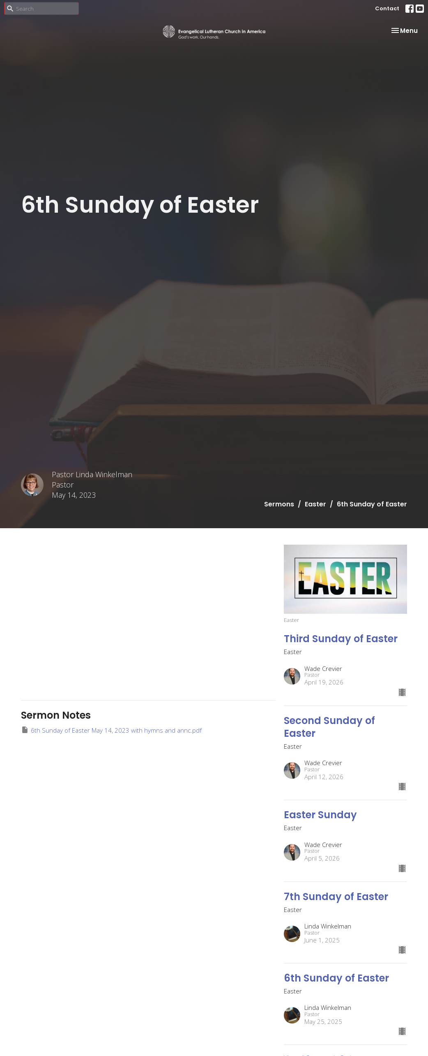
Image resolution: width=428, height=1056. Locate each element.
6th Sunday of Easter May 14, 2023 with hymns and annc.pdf (111, 730)
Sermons (279, 504)
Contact (387, 8)
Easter (315, 504)
